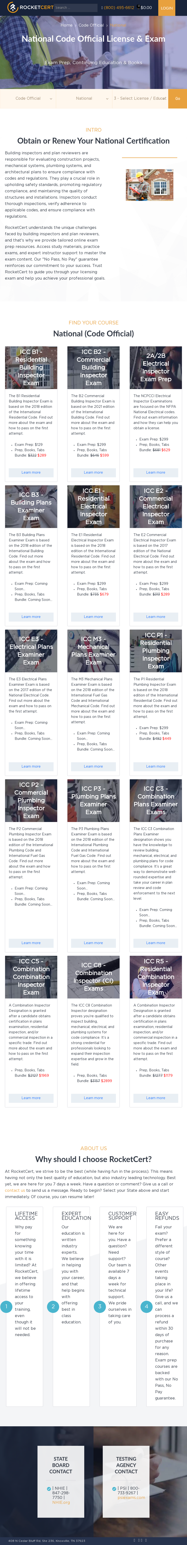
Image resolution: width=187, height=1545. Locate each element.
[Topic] (28, 98)
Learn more (31, 472)
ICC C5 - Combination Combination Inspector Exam (31, 977)
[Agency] (84, 98)
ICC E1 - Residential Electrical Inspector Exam (93, 507)
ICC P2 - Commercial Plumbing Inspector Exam (31, 800)
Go (177, 98)
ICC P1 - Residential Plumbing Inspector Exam (156, 651)
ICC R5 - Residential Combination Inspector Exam (155, 977)
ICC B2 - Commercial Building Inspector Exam (93, 368)
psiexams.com (129, 1498)
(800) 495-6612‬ (119, 8)
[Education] (140, 98)
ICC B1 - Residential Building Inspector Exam (31, 368)
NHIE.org (61, 1503)
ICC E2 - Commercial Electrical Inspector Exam (156, 507)
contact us (15, 1191)
